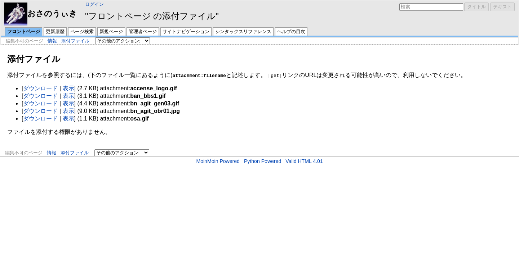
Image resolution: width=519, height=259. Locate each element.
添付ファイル (75, 41)
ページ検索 (82, 31)
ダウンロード (40, 88)
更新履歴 (55, 31)
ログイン (94, 4)
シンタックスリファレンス (243, 31)
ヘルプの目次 (291, 31)
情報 (52, 41)
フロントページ (23, 31)
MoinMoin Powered (218, 161)
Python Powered (262, 161)
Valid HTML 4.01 (304, 161)
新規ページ (111, 31)
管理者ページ (143, 31)
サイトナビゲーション (186, 31)
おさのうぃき (40, 13)
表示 (68, 88)
